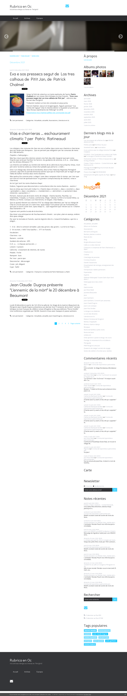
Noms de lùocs (89, 332)
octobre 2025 (88, 114)
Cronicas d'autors (90, 260)
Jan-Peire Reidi (89, 290)
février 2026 (88, 104)
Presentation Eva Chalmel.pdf (38, 113)
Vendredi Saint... (89, 147)
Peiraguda (87, 343)
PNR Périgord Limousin (92, 346)
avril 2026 (87, 99)
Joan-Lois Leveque (90, 306)
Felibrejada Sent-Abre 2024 (93, 282)
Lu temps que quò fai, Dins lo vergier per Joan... (100, 540)
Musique (87, 327)
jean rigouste (98, 641)
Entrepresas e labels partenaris (94, 270)
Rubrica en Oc (21, 6)
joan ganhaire (111, 641)
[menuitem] (15, 18)
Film (85, 285)
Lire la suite (88, 60)
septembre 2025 (89, 117)
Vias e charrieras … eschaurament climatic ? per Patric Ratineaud (40, 136)
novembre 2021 (14, 56)
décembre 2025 (89, 109)
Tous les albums (88, 87)
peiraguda (88, 641)
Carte (88, 470)
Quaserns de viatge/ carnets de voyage (97, 348)
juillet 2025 (87, 122)
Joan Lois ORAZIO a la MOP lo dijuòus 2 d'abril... (100, 531)
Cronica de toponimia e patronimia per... (99, 365)
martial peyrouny (104, 630)
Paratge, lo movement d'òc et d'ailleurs (97, 340)
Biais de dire (88, 237)
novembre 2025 (89, 112)
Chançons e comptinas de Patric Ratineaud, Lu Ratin (52, 272)
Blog (85, 239)
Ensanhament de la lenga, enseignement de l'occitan (99, 266)
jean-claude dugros (100, 634)
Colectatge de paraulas (92, 257)
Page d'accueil (25, 56)
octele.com (87, 335)
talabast (87, 634)
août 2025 (87, 120)
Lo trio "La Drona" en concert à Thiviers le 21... (100, 376)
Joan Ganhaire (89, 298)
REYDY (86, 365)
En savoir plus (87, 694)
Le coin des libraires (90, 314)
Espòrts (86, 275)
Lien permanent (16, 120)
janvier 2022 (35, 56)
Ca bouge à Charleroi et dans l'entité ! (99, 156)
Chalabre (87, 152)
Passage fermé (89, 168)
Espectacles (88, 272)
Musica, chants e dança (92, 324)
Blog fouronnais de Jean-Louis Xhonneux (99, 168)
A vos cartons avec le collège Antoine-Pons (98, 150)
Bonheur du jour (101, 145)
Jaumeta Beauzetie (90, 292)
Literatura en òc (63, 120)
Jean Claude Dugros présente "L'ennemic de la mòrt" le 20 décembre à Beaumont (44, 290)
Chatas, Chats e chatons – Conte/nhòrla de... (99, 163)
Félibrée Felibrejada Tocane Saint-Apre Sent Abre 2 (99, 278)
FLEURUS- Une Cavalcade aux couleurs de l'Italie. (100, 155)
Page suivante (75, 323)
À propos (40, 18)
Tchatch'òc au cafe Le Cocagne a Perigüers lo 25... (99, 565)
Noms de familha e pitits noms (94, 330)
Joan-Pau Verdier (90, 308)
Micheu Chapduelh (90, 322)
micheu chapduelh (90, 637)
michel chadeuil (90, 644)
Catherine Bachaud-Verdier (93, 396)
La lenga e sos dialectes (92, 311)
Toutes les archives (89, 125)
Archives (27, 18)
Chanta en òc (88, 252)
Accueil (15, 18)
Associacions (53, 120)
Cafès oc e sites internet (92, 245)
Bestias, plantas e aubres (92, 234)
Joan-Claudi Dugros (55, 316)
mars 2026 (87, 101)
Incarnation (102, 147)
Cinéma (86, 254)
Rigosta (86, 449)
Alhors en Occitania (90, 226)
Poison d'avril (88, 172)
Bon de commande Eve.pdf (60, 113)
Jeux (85, 295)
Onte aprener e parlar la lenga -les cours (98, 338)
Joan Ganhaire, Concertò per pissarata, (97, 300)
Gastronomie (88, 287)
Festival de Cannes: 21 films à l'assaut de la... (98, 159)
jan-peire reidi (103, 637)
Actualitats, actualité (41, 120)
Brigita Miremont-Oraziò (92, 242)
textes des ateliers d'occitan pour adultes (98, 351)
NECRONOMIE (101, 172)
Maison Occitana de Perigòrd (94, 319)
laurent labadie (90, 630)
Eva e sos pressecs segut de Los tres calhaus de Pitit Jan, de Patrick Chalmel (42, 79)
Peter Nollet (88, 386)
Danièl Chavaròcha (90, 262)
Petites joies (88, 145)
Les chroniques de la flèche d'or (94, 140)
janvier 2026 (88, 106)
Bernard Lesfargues (91, 232)
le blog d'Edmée (89, 161)
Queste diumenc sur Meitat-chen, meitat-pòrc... (100, 522)
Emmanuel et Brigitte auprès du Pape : (97, 175)
